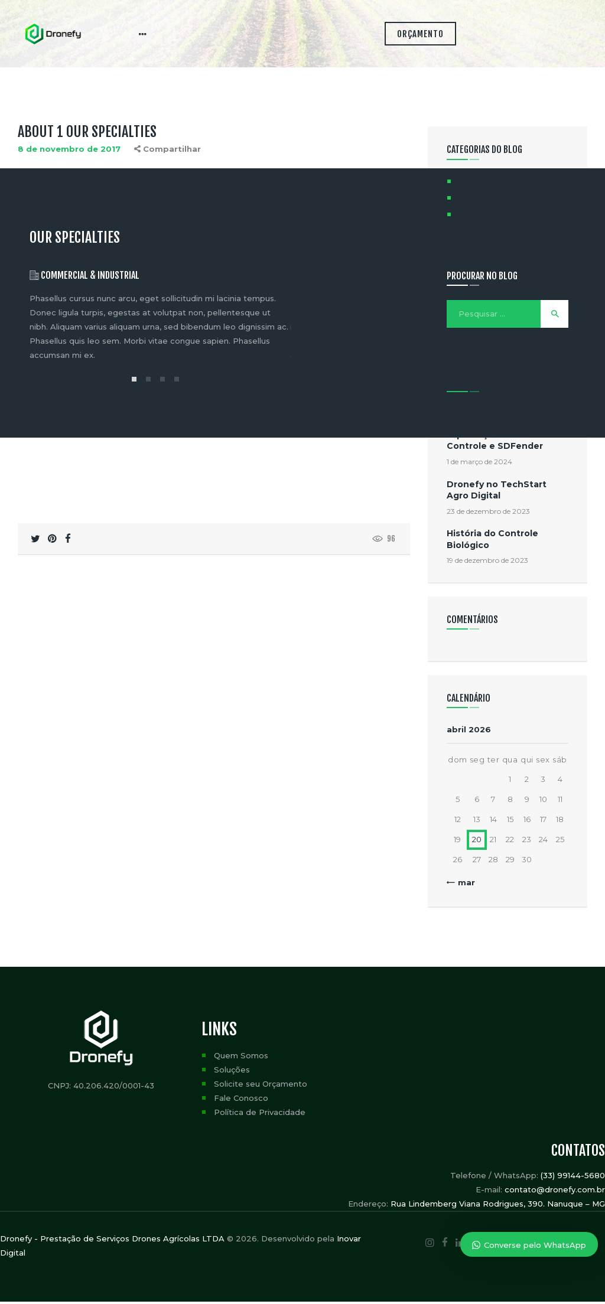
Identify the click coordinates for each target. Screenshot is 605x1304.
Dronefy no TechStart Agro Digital (497, 492)
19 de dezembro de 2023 (487, 562)
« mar (463, 884)
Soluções (232, 1072)
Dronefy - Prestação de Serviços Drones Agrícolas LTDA (112, 1241)
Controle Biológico (496, 183)
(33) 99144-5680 (573, 1177)
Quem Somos (241, 1057)
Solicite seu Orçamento (260, 1086)
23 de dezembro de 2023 (488, 513)
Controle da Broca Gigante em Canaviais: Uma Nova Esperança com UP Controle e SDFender (507, 431)
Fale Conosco (241, 1100)
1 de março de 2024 (479, 463)
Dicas (470, 200)
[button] (134, 381)
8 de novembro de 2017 (69, 151)
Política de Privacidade (259, 1114)
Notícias (475, 216)
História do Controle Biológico (492, 541)
